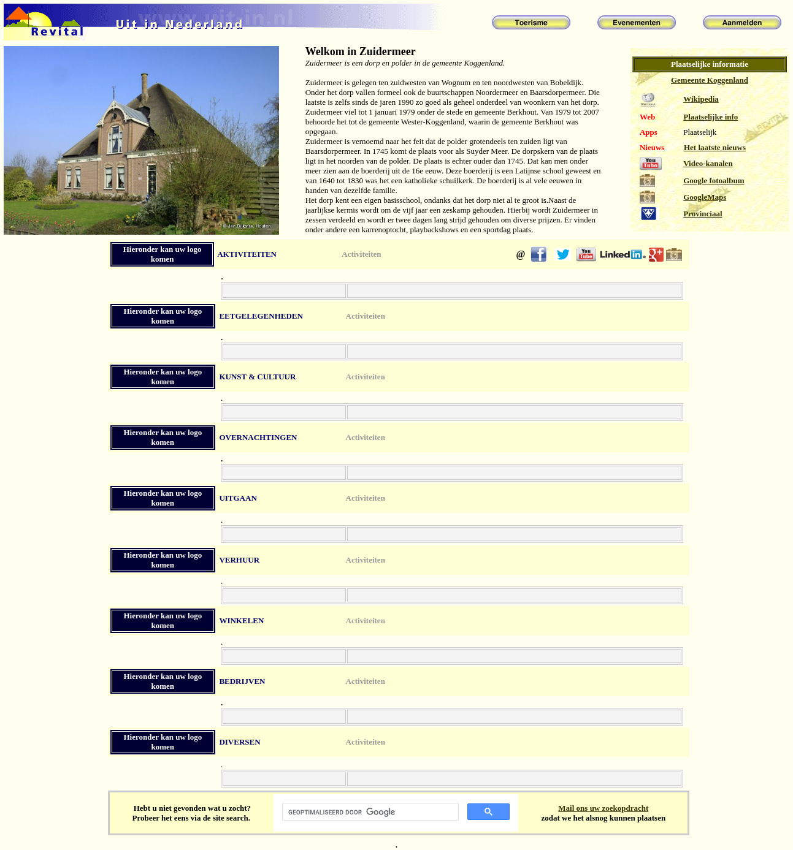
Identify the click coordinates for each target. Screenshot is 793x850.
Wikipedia (701, 99)
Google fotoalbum (713, 180)
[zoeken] (369, 812)
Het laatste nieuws (715, 147)
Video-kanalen (707, 163)
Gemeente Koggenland (709, 80)
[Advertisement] (55, 471)
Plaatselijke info (710, 116)
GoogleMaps (704, 197)
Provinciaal (702, 213)
